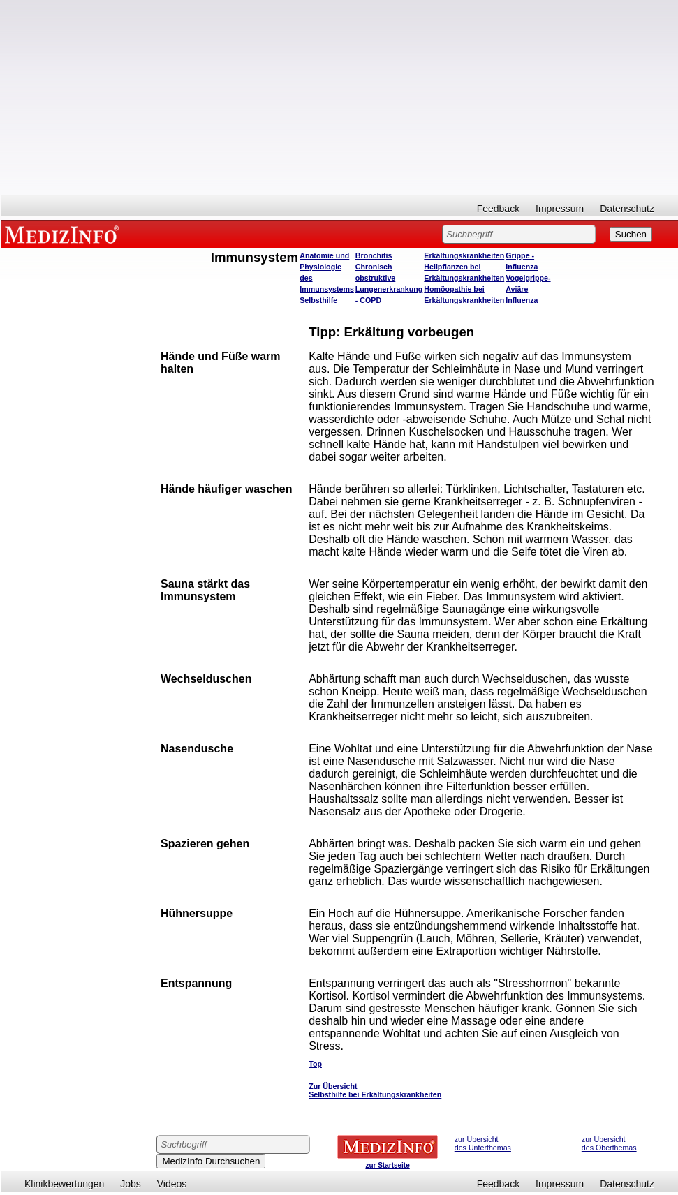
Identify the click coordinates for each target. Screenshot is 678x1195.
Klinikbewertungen (64, 1183)
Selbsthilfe (318, 300)
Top (315, 1064)
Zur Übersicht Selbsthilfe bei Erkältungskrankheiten (375, 1090)
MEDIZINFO (64, 234)
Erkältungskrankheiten (464, 255)
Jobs (130, 1183)
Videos (172, 1183)
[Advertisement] (339, 97)
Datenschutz (627, 208)
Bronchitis (373, 255)
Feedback (498, 208)
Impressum (560, 208)
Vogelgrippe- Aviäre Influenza (528, 289)
